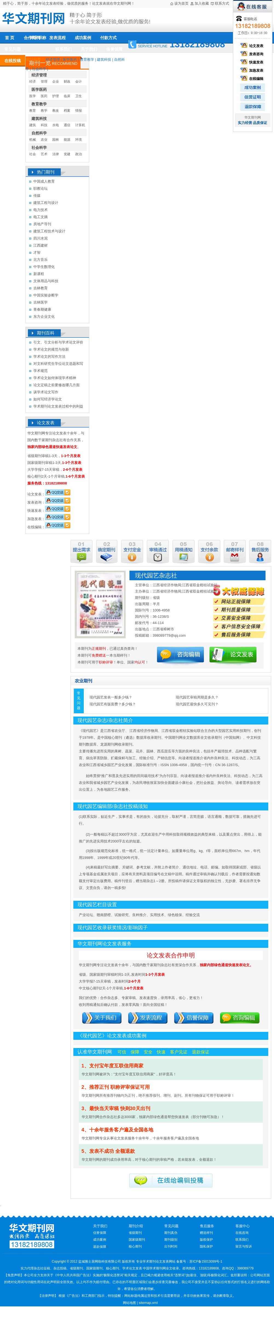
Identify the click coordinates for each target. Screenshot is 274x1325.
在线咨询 (242, 1233)
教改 (55, 110)
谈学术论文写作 (45, 392)
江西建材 (40, 245)
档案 (67, 110)
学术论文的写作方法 (49, 356)
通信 (67, 125)
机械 (32, 140)
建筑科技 (104, 59)
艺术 (44, 154)
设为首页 (181, 3)
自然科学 (39, 133)
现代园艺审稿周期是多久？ (197, 697)
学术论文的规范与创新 (51, 349)
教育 (32, 110)
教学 (44, 110)
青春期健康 (42, 309)
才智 (37, 252)
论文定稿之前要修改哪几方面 (56, 385)
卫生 (78, 96)
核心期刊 (135, 1246)
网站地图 (129, 1303)
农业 (44, 140)
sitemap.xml (148, 1303)
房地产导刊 (42, 224)
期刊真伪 (170, 1233)
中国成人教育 (44, 181)
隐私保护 (206, 1246)
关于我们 (89, 49)
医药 (44, 96)
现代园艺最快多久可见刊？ (197, 704)
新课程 (38, 274)
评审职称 (38, 38)
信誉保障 (114, 49)
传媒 (37, 196)
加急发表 (252, 70)
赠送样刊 (206, 1233)
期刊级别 (170, 1240)
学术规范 (40, 371)
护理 (55, 96)
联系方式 (222, 3)
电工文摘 (40, 217)
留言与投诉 (243, 1246)
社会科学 (39, 69)
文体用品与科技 (45, 281)
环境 (78, 140)
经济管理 (53, 59)
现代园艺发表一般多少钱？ (111, 697)
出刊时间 (170, 1246)
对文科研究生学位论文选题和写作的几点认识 (58, 364)
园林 (55, 140)
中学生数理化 (44, 267)
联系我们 (63, 49)
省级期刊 (135, 1233)
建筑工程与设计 (45, 203)
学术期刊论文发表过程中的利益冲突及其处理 (58, 407)
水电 (55, 125)
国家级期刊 (137, 1240)
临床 (67, 96)
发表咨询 (252, 54)
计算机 (80, 125)
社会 (32, 154)
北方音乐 (40, 260)
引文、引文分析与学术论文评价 (58, 342)
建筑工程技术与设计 (49, 231)
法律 (55, 154)
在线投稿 (12, 60)
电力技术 (40, 210)
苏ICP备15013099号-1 (205, 1261)
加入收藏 (202, 3)
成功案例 (83, 38)
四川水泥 (40, 238)
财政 (67, 81)
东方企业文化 (44, 316)
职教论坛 (40, 188)
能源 (67, 140)
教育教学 (87, 59)
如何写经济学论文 (47, 399)
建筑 (32, 125)
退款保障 (99, 1247)
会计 (78, 81)
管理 (44, 81)
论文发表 (252, 46)
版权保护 (206, 1240)
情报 (78, 110)
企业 (55, 81)
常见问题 (12, 49)
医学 (32, 96)
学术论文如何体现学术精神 (54, 378)
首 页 (9, 37)
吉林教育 (40, 288)
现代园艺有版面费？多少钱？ (113, 704)
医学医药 (70, 59)
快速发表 (252, 62)
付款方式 (108, 37)
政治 (78, 154)
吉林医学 (40, 302)
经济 (32, 81)
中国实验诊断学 (45, 295)
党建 (67, 154)
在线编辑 (252, 79)
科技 (44, 125)
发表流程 (57, 37)
